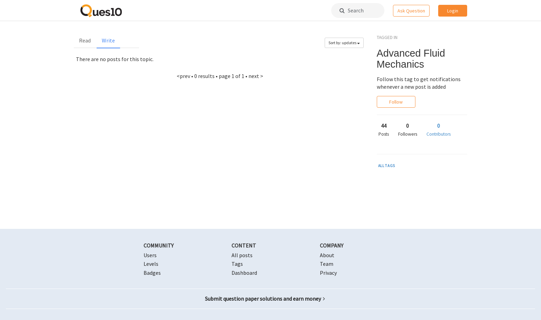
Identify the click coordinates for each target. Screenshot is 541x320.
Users (150, 255)
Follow (396, 102)
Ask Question (411, 11)
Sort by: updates (344, 42)
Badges (152, 272)
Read (85, 40)
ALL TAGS (386, 165)
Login (452, 11)
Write (108, 40)
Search (352, 10)
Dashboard (244, 272)
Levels (151, 263)
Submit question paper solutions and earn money (265, 298)
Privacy (328, 272)
